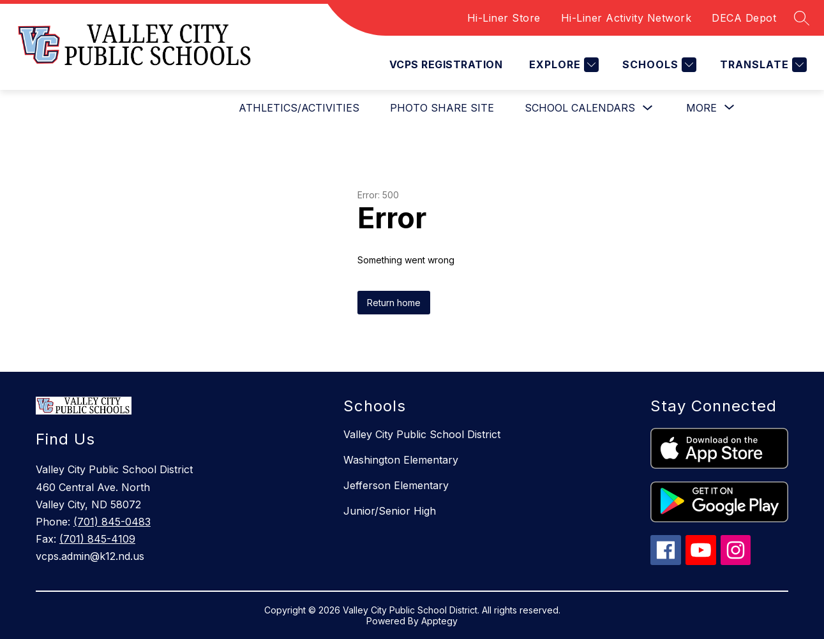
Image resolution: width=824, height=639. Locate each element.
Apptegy (439, 620)
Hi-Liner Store (504, 17)
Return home (394, 302)
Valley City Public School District (421, 434)
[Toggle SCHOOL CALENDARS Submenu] (647, 108)
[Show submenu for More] (701, 107)
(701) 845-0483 (112, 521)
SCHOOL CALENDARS (580, 107)
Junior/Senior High (389, 510)
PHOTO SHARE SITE (442, 107)
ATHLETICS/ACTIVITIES (299, 107)
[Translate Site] (762, 65)
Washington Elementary (400, 459)
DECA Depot (744, 17)
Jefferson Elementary (396, 485)
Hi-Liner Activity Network (626, 17)
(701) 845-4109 (97, 538)
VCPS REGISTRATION (445, 64)
